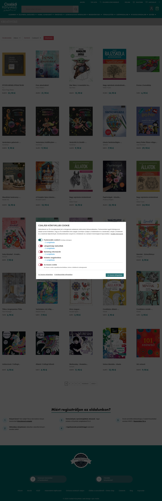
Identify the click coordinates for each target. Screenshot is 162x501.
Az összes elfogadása (114, 275)
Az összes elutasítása (45, 274)
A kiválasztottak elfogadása (63, 274)
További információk (116, 234)
